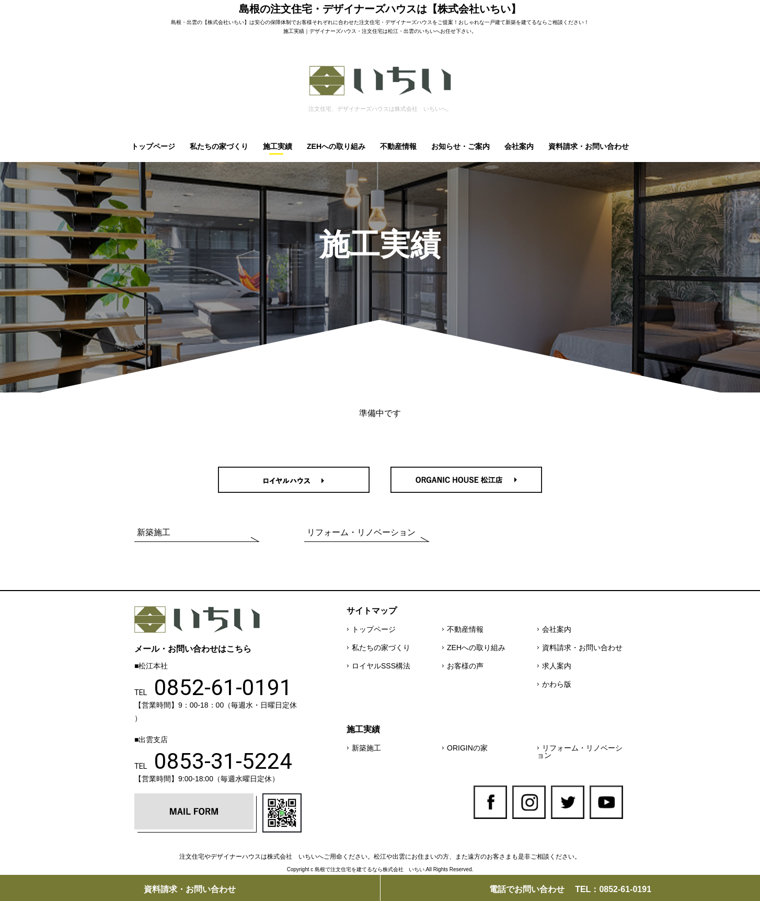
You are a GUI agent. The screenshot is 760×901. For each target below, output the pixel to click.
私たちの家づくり (219, 146)
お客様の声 (465, 666)
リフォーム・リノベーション (361, 532)
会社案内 (519, 146)
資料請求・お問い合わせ (588, 146)
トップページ (153, 146)
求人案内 (556, 666)
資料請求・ (190, 889)
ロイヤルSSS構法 (381, 666)
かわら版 (556, 684)
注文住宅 (369, 22)
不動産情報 (398, 146)
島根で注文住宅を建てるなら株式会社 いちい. (370, 869)
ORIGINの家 (467, 748)
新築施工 (153, 532)
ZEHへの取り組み (336, 146)
